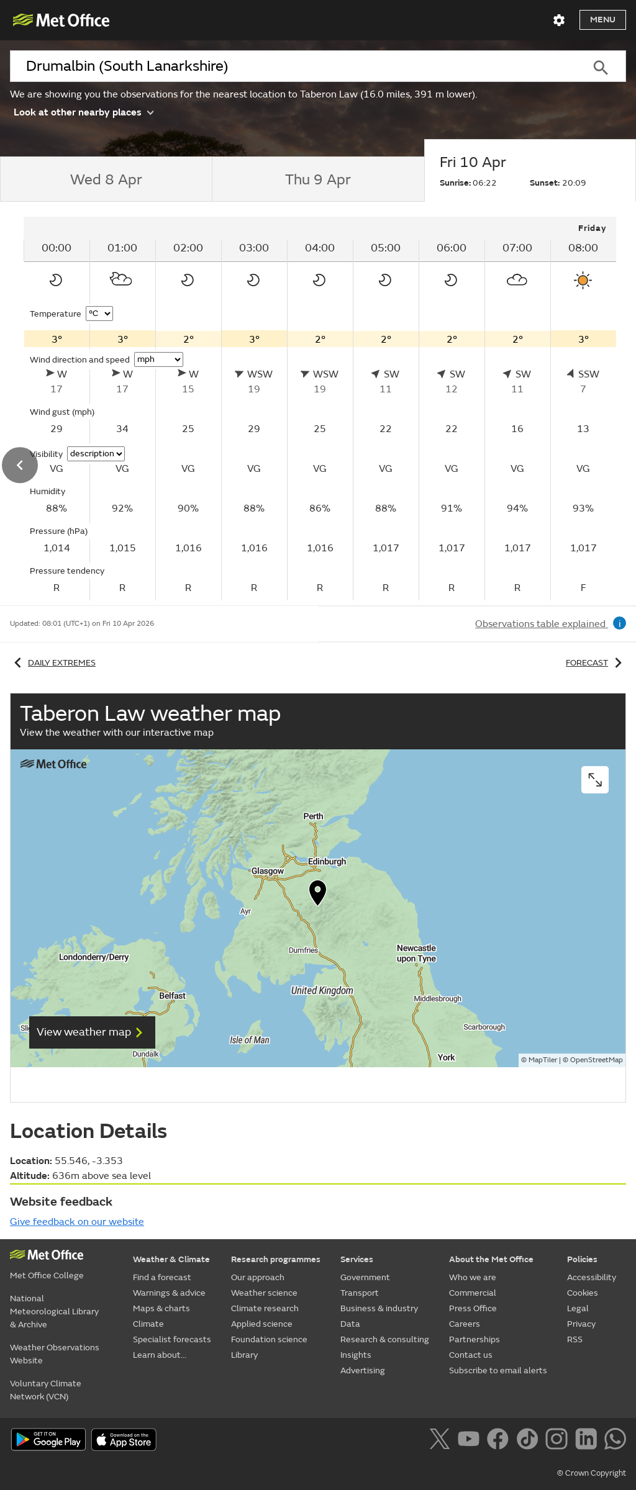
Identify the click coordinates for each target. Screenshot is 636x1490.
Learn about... (159, 1355)
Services (356, 1259)
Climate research (265, 1308)
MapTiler (543, 1060)
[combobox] (293, 66)
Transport (359, 1293)
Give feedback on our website (77, 1222)
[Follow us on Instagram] (558, 1441)
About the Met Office (491, 1259)
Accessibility (591, 1277)
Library (244, 1355)
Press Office (473, 1308)
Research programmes (275, 1259)
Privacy (581, 1324)
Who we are (472, 1277)
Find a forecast (162, 1277)
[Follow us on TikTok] (529, 1441)
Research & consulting (384, 1339)
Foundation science (269, 1339)
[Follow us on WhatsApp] (615, 1441)
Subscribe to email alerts (498, 1370)
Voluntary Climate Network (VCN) (45, 1390)
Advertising (362, 1370)
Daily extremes (53, 662)
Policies (582, 1259)
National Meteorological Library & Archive (54, 1311)
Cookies (582, 1293)
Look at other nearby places (83, 111)
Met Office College (47, 1275)
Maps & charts (161, 1308)
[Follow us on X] (442, 1441)
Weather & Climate (171, 1259)
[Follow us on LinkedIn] (588, 1441)
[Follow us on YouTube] (471, 1441)
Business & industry (379, 1308)
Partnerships (474, 1339)
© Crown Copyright (591, 1473)
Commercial (472, 1293)
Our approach (257, 1277)
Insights (355, 1355)
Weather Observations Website (54, 1354)
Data (350, 1324)
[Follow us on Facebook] (500, 1441)
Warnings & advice (169, 1293)
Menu (603, 19)
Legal (578, 1308)
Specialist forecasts (172, 1339)
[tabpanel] (320, 408)
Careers (464, 1324)
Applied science (262, 1324)
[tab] (106, 179)
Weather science (264, 1293)
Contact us (471, 1355)
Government (365, 1277)
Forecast (596, 662)
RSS (575, 1339)
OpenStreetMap (596, 1060)
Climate (148, 1324)
